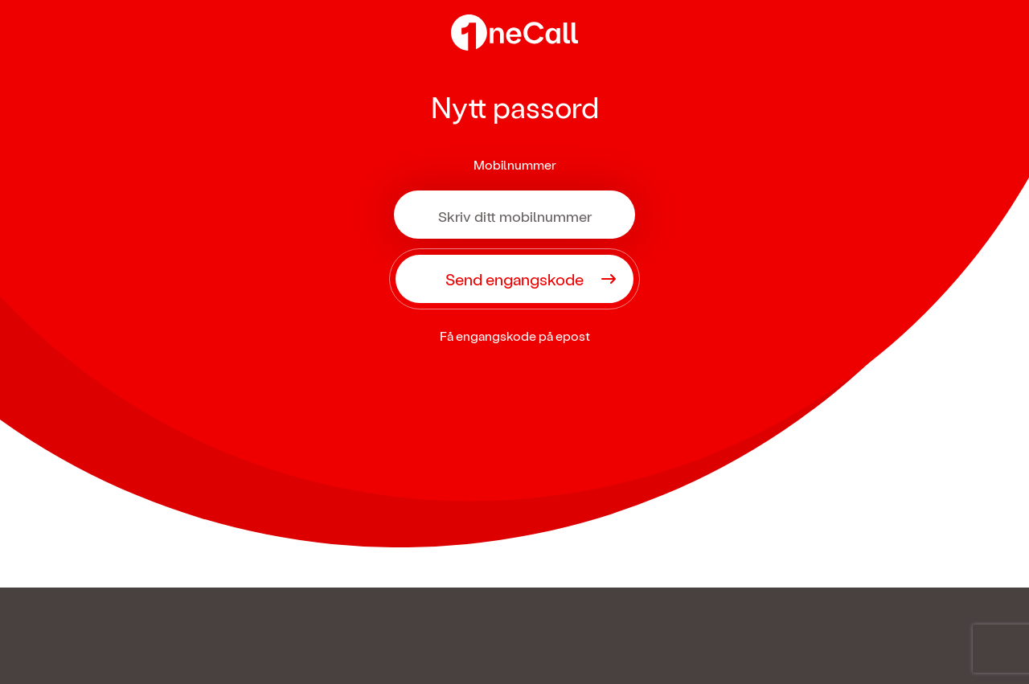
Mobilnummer (515, 164)
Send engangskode (514, 279)
